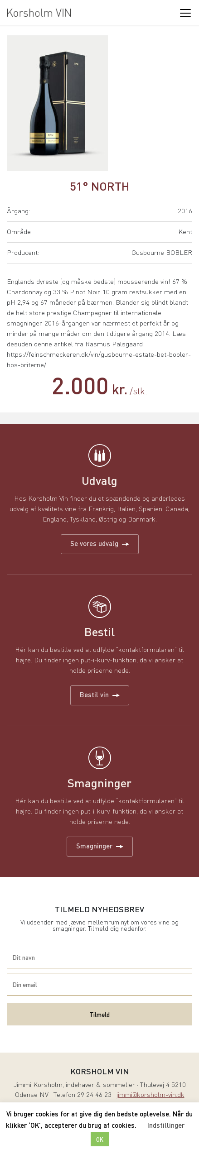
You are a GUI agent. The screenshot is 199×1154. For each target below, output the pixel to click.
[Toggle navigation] (185, 12)
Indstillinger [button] (165, 1125)
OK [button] (99, 1139)
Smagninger (99, 845)
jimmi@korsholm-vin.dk (150, 1095)
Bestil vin (100, 694)
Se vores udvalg (99, 543)
